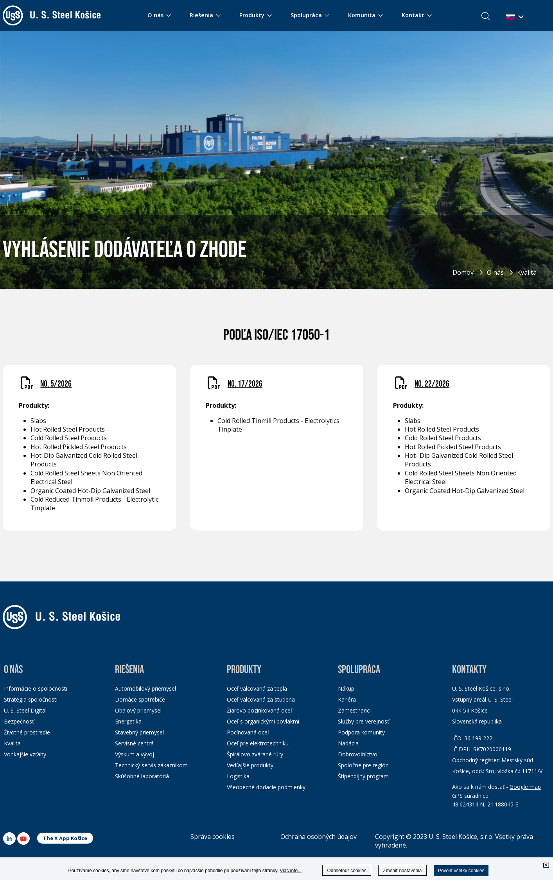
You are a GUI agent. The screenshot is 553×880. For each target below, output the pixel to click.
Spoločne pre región (363, 765)
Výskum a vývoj (134, 754)
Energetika (128, 721)
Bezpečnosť (19, 721)
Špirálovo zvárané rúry (255, 754)
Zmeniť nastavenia (402, 870)
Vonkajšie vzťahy (25, 754)
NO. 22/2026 (432, 384)
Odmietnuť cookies (346, 870)
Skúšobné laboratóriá (142, 776)
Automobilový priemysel (145, 688)
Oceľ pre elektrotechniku (258, 743)
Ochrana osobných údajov (318, 836)
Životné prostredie (27, 732)
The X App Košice (65, 838)
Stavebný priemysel (139, 732)
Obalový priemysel (138, 710)
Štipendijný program (363, 776)
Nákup (346, 688)
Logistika (238, 776)
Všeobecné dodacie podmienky (266, 787)
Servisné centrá (134, 743)
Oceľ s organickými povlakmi (263, 721)
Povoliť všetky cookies (461, 870)
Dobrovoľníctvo (357, 754)
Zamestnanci (354, 710)
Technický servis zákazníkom (151, 765)
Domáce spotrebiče (140, 699)
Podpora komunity (361, 732)
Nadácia (348, 743)
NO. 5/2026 (56, 384)
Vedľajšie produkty (250, 765)
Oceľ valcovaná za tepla (257, 688)
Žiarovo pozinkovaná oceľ (259, 710)
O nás (495, 272)
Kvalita (527, 272)
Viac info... (291, 870)
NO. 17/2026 (245, 384)
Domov (463, 272)
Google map (525, 786)
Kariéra (347, 699)
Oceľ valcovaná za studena (261, 699)
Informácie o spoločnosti (35, 688)
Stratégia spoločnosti (30, 699)
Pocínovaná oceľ (248, 732)
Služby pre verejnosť (363, 721)
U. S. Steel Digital (25, 710)
